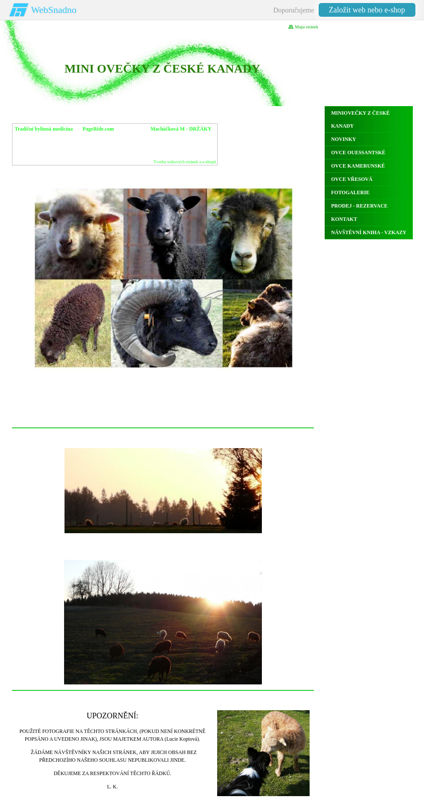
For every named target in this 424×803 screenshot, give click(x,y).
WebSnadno (54, 9)
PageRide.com (98, 129)
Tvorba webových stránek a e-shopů (185, 161)
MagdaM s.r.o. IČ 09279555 (177, 135)
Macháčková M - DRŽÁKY (181, 129)
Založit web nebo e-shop (367, 10)
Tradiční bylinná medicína (44, 129)
